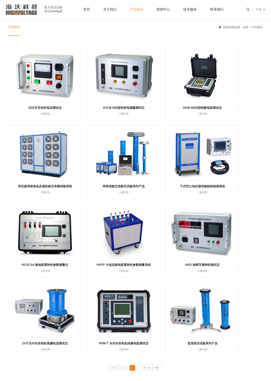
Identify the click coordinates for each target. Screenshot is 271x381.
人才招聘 (144, 299)
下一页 (146, 258)
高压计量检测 (42, 346)
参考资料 (117, 304)
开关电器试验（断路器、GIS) (52, 310)
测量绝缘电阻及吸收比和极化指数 (54, 299)
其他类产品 (41, 352)
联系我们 (217, 9)
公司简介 (13, 294)
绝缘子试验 (41, 336)
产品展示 (136, 9)
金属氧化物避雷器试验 (48, 315)
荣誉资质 (13, 299)
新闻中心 (163, 9)
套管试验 (40, 325)
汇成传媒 (257, 370)
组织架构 (13, 304)
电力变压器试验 (44, 294)
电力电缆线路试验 (45, 304)
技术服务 (190, 9)
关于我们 (110, 9)
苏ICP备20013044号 (103, 370)
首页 (86, 9)
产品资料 (117, 299)
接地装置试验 (42, 341)
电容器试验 (41, 331)
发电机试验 (41, 320)
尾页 (157, 258)
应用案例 (117, 294)
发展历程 (13, 310)
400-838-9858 (234, 294)
